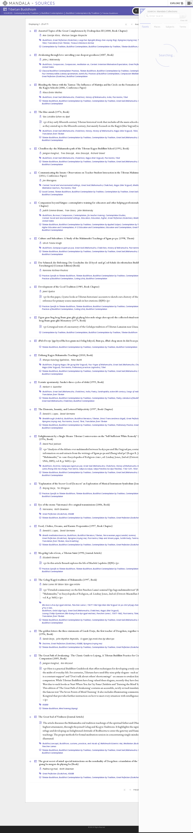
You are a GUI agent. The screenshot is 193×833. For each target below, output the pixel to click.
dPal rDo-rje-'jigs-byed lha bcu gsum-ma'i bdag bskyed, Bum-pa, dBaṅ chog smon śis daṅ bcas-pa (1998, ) (95, 340)
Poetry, (94, 391)
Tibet (125, 97)
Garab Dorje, (49, 638)
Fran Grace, (71, 210)
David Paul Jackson (52, 443)
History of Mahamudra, (96, 97)
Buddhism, (47, 40)
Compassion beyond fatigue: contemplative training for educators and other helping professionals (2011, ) (95, 204)
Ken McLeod (67, 663)
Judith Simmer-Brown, (53, 210)
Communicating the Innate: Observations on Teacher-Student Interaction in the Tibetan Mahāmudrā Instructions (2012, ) (96, 174)
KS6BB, (80, 643)
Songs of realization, (135, 391)
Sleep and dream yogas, (109, 538)
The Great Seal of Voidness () (61, 716)
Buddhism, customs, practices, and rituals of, (80, 743)
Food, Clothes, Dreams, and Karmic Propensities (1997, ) (75, 526)
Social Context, (48, 191)
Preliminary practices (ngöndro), (86, 367)
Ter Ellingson (63, 488)
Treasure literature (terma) (82, 43)
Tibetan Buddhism (110, 13)
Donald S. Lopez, (51, 413)
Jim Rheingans (50, 180)
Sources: (8, 13)
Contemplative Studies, (116, 215)
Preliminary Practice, (124, 425)
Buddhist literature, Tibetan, (87, 418)
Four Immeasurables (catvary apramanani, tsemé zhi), (65, 73)
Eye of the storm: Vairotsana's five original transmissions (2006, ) (74, 504)
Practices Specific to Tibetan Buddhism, (59, 275)
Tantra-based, (138, 538)
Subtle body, (125, 538)
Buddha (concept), (51, 743)
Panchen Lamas (49, 746)
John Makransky (85, 210)
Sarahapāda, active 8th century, (112, 391)
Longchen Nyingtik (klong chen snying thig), (97, 40)
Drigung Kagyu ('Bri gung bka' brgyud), (70, 364)
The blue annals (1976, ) (53, 111)
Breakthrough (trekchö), (53, 418)
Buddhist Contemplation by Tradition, (105, 46)
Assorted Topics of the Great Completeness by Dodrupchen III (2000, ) (82, 30)
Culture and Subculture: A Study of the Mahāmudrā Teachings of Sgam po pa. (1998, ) (86, 238)
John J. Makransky (51, 59)
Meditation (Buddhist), (133, 743)
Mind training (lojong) (68, 708)
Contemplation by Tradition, (54, 46)
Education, (86, 218)
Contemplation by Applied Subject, (106, 224)
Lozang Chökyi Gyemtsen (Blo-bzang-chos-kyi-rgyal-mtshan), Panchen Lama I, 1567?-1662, (82, 613)
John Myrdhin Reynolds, (68, 638)
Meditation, (138, 218)
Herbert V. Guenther (52, 386)
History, (89, 130)
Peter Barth (76, 359)
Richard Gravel (98, 153)
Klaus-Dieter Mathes (52, 92)
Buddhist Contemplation (52, 13)
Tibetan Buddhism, (129, 46)
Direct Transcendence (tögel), (113, 418)
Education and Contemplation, (119, 227)
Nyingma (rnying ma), (127, 40)
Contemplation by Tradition (26, 13)
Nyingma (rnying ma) (92, 643)
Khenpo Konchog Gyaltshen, (56, 359)
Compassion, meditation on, (77, 64)
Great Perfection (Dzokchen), (65, 40)
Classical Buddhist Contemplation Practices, (60, 70)
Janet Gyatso (49, 291)
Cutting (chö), (80, 278)
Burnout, (57, 215)
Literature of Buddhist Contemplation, (138, 398)
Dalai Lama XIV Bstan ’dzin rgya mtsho (61, 584)
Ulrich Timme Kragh (52, 243)
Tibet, (44, 43)
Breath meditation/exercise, (55, 535)
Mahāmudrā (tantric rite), (111, 743)
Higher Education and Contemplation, (58, 227)
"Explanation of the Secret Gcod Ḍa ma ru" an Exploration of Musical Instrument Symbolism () (94, 483)
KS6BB (71, 514)
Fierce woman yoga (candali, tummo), (119, 535)
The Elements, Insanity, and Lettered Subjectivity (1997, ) (75, 409)
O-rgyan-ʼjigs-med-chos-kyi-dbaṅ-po (97, 638)
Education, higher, (99, 218)
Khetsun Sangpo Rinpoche (74, 35)
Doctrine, (57, 466)
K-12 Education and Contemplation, (90, 227)
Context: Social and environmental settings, (62, 185)
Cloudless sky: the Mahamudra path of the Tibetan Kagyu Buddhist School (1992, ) (83, 148)
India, (109, 97)
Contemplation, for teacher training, (89, 215)
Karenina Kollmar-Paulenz (55, 270)
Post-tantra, (117, 97)
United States (48, 67)
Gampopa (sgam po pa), (63, 247)
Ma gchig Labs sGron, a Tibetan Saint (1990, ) (69, 553)
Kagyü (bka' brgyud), (123, 130)
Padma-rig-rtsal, (51, 768)
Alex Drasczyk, (83, 153)
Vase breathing (72, 541)
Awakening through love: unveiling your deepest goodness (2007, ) (75, 54)
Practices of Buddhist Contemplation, (104, 73)
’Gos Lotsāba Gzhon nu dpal (56, 116)
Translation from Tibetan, (58, 43)
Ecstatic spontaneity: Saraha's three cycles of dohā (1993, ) (71, 382)
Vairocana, (48, 509)
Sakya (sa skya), (86, 468)
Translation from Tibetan (53, 133)
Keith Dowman (61, 509)
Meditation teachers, (51, 187)
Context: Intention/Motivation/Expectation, (109, 64)
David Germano (67, 413)
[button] (189, 3)
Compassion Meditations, (131, 73)
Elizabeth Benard (51, 557)
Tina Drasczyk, (68, 153)
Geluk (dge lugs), (59, 610)
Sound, (76, 421)
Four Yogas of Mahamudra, (100, 364)
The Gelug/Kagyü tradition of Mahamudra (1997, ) (67, 579)
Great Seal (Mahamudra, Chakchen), (69, 97)
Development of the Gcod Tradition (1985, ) (68, 286)
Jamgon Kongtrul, (51, 153)
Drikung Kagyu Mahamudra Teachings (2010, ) (65, 355)
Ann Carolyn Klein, (52, 35)
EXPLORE (177, 3)
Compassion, (58, 64)
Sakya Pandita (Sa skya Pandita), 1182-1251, (113, 468)
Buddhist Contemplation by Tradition (83, 13)
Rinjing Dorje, (49, 488)
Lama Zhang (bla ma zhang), (55, 468)
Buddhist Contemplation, (77, 46)
